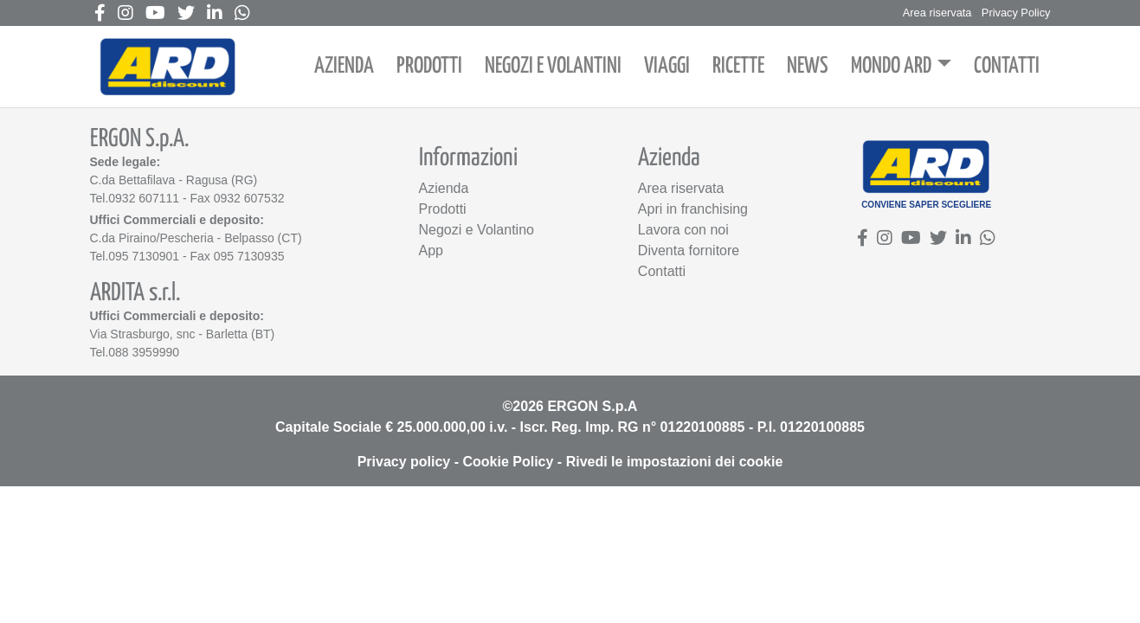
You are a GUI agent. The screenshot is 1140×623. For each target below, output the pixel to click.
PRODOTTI (429, 66)
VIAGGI (667, 66)
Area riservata (937, 12)
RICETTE (738, 66)
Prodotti (443, 209)
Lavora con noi (683, 229)
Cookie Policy (507, 461)
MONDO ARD (891, 66)
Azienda (444, 188)
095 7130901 (143, 256)
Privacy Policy (1016, 12)
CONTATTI (1007, 66)
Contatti (662, 271)
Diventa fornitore (688, 250)
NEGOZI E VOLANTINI (553, 66)
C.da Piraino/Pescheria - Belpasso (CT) (196, 238)
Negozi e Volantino (476, 229)
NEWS (807, 66)
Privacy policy (404, 461)
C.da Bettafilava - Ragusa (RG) (174, 180)
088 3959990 (143, 352)
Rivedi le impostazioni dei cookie (674, 461)
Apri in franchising (693, 209)
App (431, 250)
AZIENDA (344, 66)
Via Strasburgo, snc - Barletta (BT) (182, 334)
